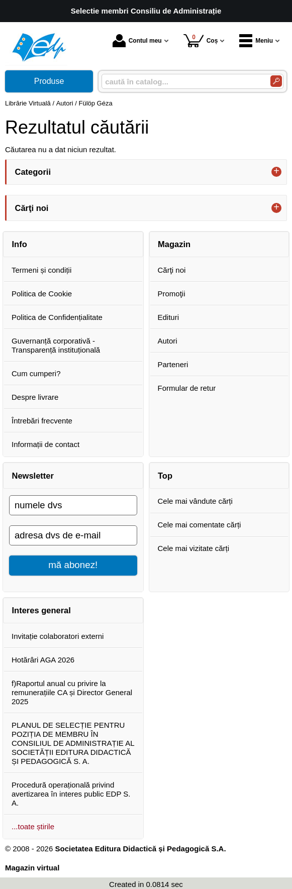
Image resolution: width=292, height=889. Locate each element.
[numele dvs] (73, 505)
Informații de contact (45, 444)
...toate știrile (33, 826)
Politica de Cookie (42, 293)
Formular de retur (187, 388)
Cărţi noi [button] (32, 207)
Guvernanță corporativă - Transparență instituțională (56, 345)
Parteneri (173, 364)
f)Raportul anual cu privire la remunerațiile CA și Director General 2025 (72, 692)
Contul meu (137, 40)
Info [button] (19, 244)
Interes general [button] (41, 610)
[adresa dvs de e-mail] (73, 535)
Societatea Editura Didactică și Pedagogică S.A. (140, 848)
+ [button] (276, 172)
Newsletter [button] (33, 475)
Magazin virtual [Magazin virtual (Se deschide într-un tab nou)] (32, 867)
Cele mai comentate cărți (199, 524)
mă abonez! (73, 565)
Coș (200, 40)
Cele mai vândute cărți (195, 501)
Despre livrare (35, 397)
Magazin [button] (174, 244)
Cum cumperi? (36, 373)
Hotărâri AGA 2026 (43, 659)
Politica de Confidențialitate (57, 317)
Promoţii (171, 293)
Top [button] (165, 475)
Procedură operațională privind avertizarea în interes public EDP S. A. (71, 794)
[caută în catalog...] (182, 81)
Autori (167, 341)
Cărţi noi (172, 270)
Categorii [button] (33, 171)
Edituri (168, 317)
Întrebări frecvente (42, 420)
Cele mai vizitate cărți (194, 548)
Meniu (256, 40)
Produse (49, 81)
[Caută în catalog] (276, 81)
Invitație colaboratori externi (58, 636)
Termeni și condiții (41, 270)
